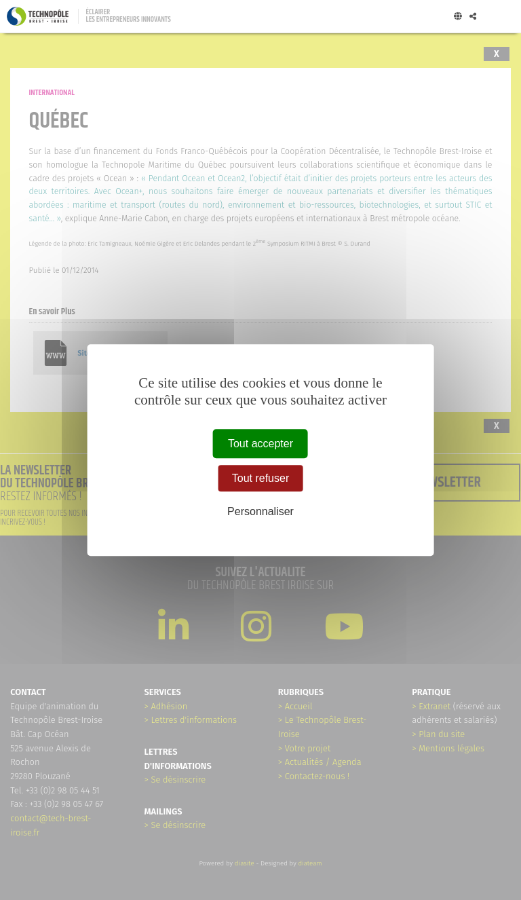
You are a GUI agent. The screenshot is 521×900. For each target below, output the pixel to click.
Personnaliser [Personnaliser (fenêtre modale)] (260, 512)
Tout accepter (260, 443)
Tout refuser (260, 478)
